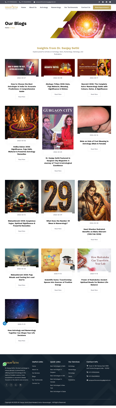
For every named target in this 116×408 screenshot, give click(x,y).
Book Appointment (102, 7)
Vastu (70, 379)
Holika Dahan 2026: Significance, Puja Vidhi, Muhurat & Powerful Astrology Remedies (21, 151)
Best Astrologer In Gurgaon (56, 373)
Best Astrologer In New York (57, 389)
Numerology (56, 7)
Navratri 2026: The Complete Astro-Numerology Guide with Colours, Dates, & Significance (94, 86)
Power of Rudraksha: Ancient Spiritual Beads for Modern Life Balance (94, 284)
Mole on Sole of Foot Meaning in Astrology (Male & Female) (94, 143)
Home (23, 7)
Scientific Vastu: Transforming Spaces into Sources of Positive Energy (58, 284)
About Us (33, 7)
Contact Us (85, 7)
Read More (21, 97)
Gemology (71, 375)
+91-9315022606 (12, 2)
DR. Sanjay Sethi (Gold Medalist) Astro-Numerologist (35, 405)
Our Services (36, 375)
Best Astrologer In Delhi (57, 368)
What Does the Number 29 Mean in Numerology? (58, 223)
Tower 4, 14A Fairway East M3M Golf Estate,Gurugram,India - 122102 (98, 369)
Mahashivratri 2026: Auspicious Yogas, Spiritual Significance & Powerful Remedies (22, 224)
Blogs (34, 379)
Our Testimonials (71, 7)
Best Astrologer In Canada (56, 383)
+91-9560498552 (27, 2)
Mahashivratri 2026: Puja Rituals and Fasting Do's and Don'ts (21, 279)
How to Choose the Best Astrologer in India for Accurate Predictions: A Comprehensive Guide (22, 88)
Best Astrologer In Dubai (58, 394)
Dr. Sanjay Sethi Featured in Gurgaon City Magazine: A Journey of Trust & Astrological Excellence (58, 162)
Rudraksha (71, 382)
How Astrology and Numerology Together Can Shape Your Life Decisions (22, 335)
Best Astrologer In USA (57, 378)
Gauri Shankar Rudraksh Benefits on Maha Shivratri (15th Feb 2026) (94, 233)
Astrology (44, 7)
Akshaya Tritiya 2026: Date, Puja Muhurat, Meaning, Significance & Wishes (58, 86)
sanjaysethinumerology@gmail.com (48, 2)
